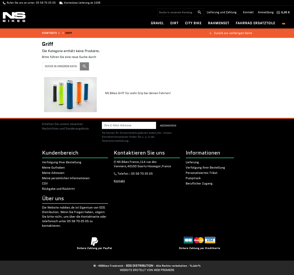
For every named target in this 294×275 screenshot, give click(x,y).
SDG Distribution (140, 265)
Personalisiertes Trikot (202, 173)
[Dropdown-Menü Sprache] (284, 23)
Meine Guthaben (53, 167)
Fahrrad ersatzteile (255, 23)
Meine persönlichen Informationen (66, 178)
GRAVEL (157, 23)
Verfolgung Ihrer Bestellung (61, 162)
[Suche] (176, 12)
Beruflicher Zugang (199, 183)
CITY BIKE (193, 23)
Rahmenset (218, 23)
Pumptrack (193, 178)
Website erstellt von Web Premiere (147, 270)
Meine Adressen (53, 173)
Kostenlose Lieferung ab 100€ (82, 3)
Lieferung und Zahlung (221, 12)
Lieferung (192, 162)
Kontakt (248, 12)
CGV (45, 183)
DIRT (174, 23)
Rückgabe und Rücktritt (58, 189)
